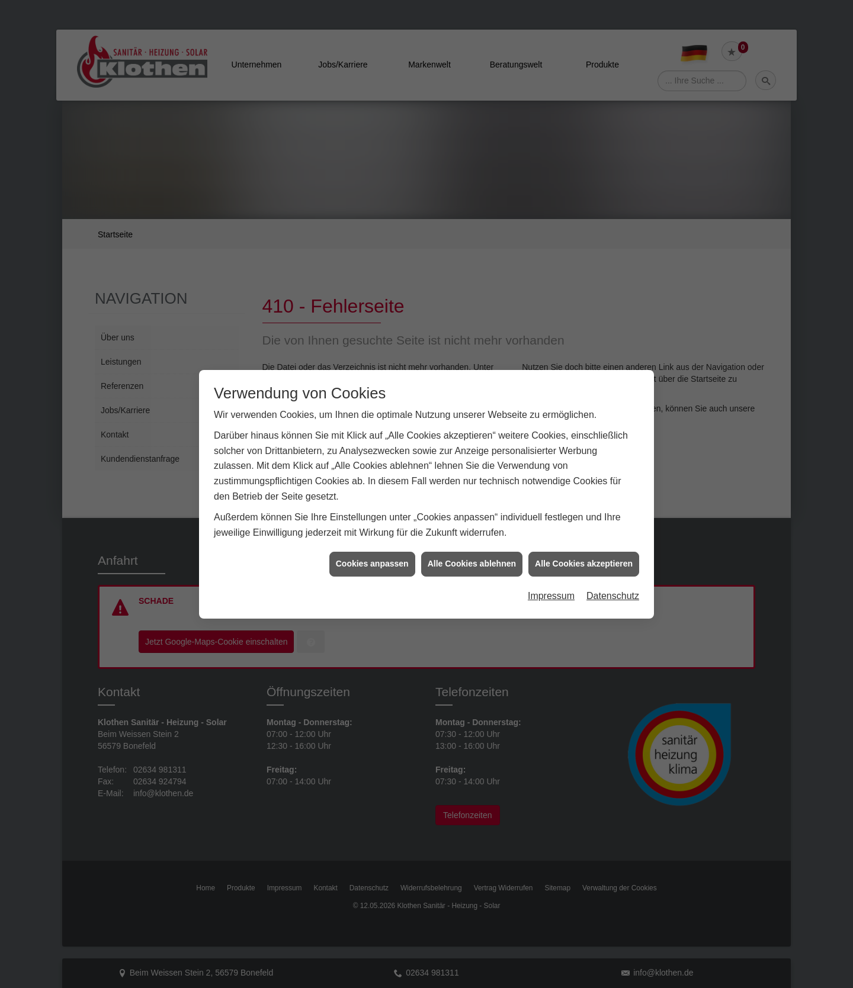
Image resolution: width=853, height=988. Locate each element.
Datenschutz (612, 569)
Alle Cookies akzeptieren (584, 536)
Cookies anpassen (372, 536)
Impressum (551, 569)
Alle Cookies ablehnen (472, 536)
